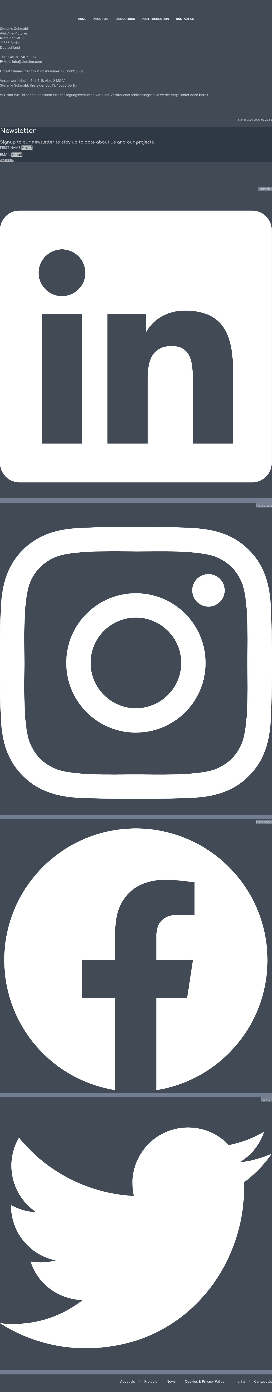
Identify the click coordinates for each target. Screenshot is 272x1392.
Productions (125, 19)
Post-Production (155, 19)
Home (82, 19)
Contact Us (185, 19)
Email (5, 154)
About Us (100, 19)
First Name (10, 147)
